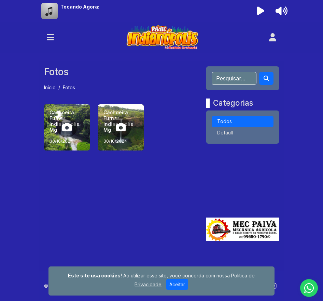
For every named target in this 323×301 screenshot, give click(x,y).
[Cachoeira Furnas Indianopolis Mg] (67, 127)
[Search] (266, 78)
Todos (224, 121)
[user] (272, 37)
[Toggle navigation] (50, 37)
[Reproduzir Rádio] (261, 11)
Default (225, 132)
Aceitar (177, 284)
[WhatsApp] (309, 288)
